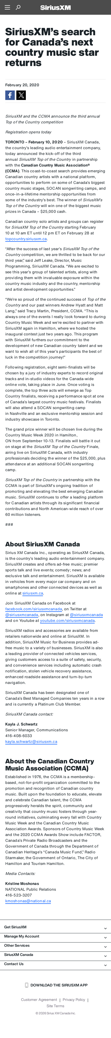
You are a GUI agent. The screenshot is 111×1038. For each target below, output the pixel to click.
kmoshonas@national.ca (28, 901)
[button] (10, 95)
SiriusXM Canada (55, 955)
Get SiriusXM (55, 927)
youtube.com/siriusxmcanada (67, 620)
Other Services (55, 945)
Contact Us (55, 964)
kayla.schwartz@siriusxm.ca (31, 741)
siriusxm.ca (32, 593)
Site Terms (55, 1006)
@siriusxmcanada (21, 614)
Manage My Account (55, 936)
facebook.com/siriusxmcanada (33, 609)
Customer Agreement (39, 999)
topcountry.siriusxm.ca (26, 238)
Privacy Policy (74, 999)
